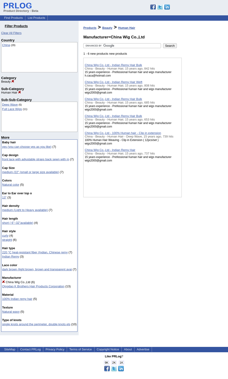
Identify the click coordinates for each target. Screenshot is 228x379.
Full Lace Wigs (12, 109)
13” (4, 197)
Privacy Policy (55, 349)
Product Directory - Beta (20, 9)
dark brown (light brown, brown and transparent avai (37, 269)
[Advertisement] (205, 121)
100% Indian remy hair (17, 299)
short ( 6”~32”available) (17, 223)
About (128, 349)
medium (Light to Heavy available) (25, 210)
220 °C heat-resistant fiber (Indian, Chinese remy (35, 252)
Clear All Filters (11, 33)
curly (5, 235)
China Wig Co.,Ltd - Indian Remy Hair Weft (113, 82)
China (6, 45)
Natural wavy (11, 311)
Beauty (7, 81)
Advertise (143, 349)
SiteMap (9, 349)
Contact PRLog (30, 349)
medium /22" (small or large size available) (30, 172)
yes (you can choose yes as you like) (26, 146)
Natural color (10, 184)
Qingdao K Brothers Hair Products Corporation (33, 286)
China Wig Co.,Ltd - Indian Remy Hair (110, 150)
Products (89, 28)
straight (7, 239)
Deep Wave (10, 104)
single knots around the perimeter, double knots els (36, 324)
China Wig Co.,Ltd (16, 282)
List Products (36, 18)
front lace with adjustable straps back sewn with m (35, 159)
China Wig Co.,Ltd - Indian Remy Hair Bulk (113, 65)
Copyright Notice (108, 349)
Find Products (13, 18)
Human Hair (11, 92)
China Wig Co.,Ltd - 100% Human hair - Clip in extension (123, 133)
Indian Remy (10, 256)
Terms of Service (80, 349)
